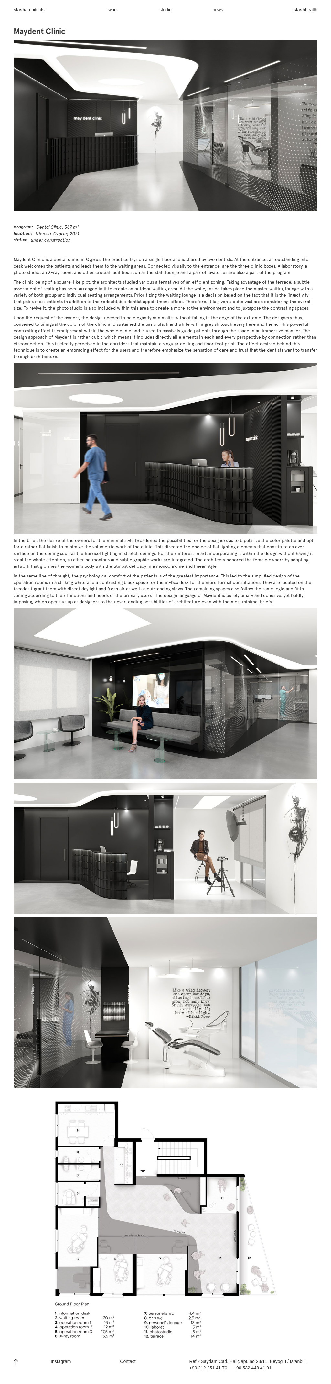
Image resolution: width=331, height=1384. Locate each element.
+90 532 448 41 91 (253, 1367)
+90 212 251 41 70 (208, 1367)
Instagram (61, 1361)
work (113, 9)
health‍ (305, 12)
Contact (127, 1361)
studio (165, 9)
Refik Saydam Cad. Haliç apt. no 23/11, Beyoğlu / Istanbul (247, 1361)
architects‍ (29, 12)
